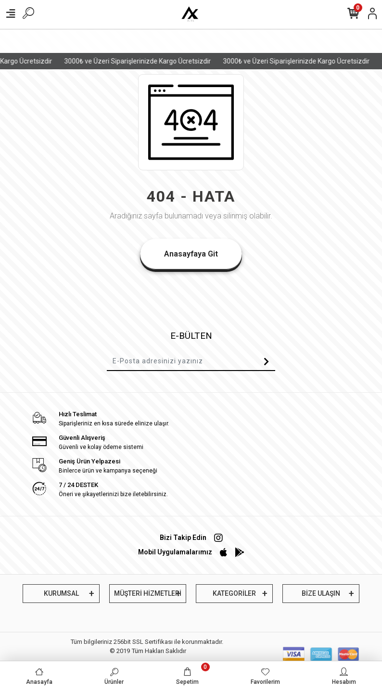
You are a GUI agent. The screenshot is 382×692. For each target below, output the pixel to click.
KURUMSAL (61, 593)
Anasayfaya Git (191, 253)
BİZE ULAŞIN (321, 593)
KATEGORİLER (234, 593)
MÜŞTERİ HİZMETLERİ (147, 593)
